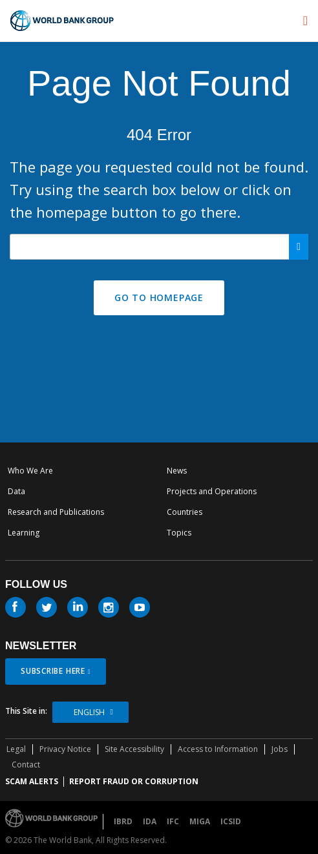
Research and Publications (56, 511)
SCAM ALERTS (31, 781)
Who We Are (30, 470)
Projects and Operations (212, 491)
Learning (23, 532)
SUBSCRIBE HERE (53, 670)
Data (16, 491)
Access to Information (218, 749)
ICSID (230, 821)
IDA (149, 821)
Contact (26, 764)
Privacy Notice (65, 749)
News (177, 470)
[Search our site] (159, 247)
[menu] (305, 20)
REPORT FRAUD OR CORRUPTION (133, 781)
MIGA (199, 821)
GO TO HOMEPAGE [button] (159, 297)
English (89, 712)
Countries (184, 511)
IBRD (123, 821)
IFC (173, 821)
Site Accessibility (134, 749)
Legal (16, 749)
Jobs (279, 749)
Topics (179, 532)
